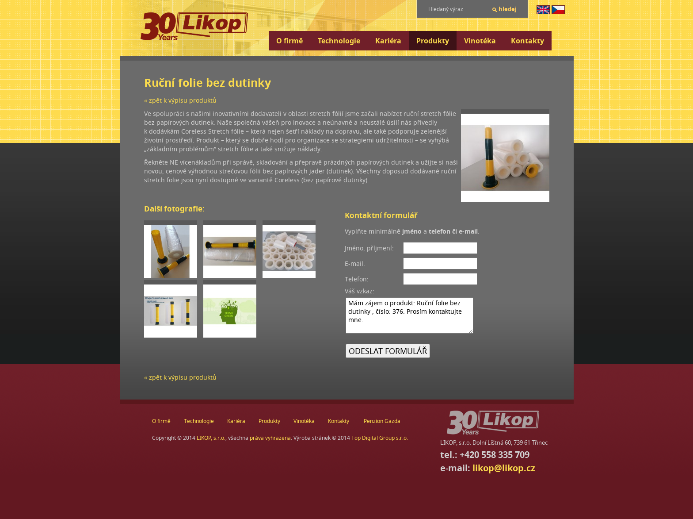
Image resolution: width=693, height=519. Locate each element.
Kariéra (388, 41)
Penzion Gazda (382, 421)
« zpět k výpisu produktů (180, 100)
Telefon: (357, 279)
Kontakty (527, 41)
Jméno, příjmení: (369, 248)
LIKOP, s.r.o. (211, 438)
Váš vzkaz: (359, 291)
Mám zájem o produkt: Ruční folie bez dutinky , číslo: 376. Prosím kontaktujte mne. (409, 315)
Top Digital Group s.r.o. (379, 438)
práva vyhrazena (270, 438)
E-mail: (355, 263)
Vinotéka (480, 41)
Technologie (339, 41)
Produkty (432, 41)
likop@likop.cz (503, 468)
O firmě (289, 41)
